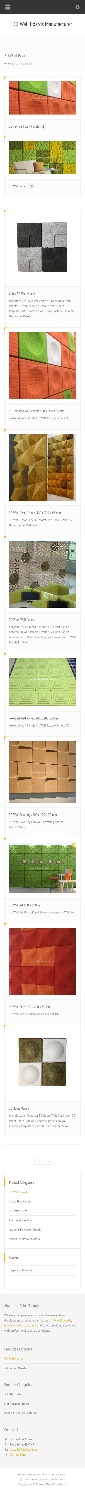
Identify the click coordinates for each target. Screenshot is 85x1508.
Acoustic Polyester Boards (25, 1230)
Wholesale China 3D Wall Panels (47, 1474)
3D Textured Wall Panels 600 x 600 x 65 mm (36, 411)
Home (21, 1474)
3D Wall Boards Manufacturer (42, 24)
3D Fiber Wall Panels (22, 619)
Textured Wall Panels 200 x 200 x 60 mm (34, 718)
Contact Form (18, 1455)
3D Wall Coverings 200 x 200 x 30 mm (33, 814)
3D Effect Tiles (18, 1211)
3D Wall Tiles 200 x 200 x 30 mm (30, 1006)
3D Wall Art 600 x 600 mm (25, 905)
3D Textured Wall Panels (27, 126)
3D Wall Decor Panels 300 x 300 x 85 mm (35, 512)
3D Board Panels (19, 1108)
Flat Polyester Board (21, 1220)
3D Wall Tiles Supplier (35, 1479)
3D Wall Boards (18, 1192)
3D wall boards (61, 1320)
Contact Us (57, 1479)
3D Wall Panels (22, 186)
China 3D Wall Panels (22, 293)
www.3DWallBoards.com (25, 1450)
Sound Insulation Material (25, 1239)
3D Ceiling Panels (20, 1201)
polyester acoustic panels (20, 1325)
